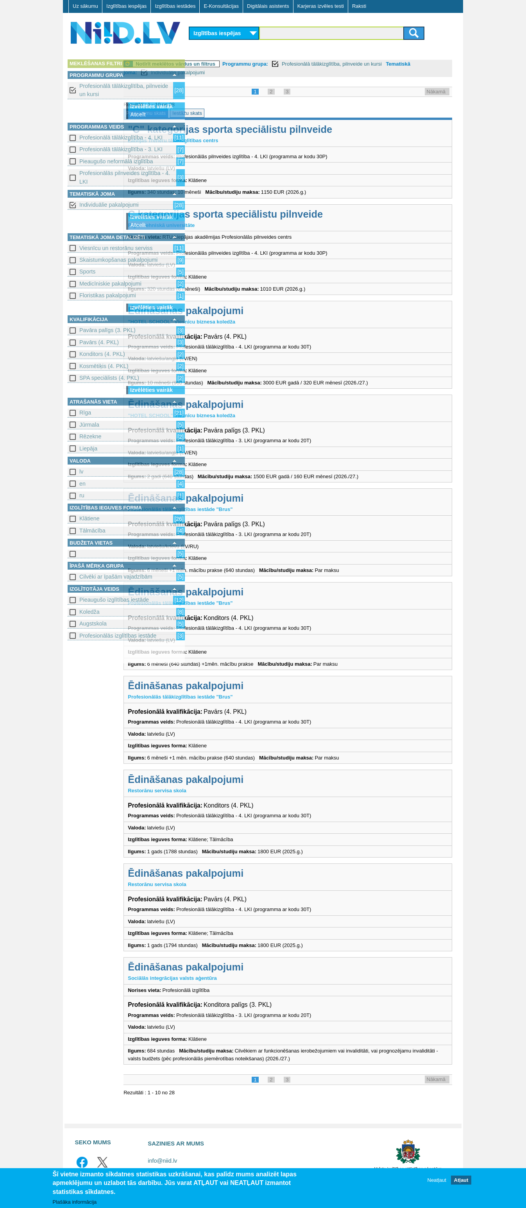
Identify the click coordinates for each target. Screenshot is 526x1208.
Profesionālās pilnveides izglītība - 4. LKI (124, 177)
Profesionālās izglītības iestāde (117, 636)
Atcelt (138, 114)
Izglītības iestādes (175, 6)
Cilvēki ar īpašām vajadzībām (115, 577)
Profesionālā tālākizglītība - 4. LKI (121, 137)
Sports (87, 271)
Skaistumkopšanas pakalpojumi (118, 260)
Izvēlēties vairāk (151, 106)
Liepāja (88, 448)
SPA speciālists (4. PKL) (109, 378)
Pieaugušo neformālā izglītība (116, 161)
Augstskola (93, 623)
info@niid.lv (162, 1161)
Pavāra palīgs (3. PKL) (107, 330)
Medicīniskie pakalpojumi (110, 284)
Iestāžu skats (255, 113)
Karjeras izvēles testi (320, 6)
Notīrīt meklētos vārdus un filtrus (243, 64)
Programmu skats (213, 113)
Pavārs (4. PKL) (99, 342)
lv (81, 471)
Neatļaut (437, 1180)
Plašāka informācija (75, 1202)
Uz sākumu (85, 6)
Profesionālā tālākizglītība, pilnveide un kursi (123, 90)
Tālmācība (92, 530)
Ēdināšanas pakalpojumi (253, 310)
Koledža (89, 612)
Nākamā (436, 92)
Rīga (85, 412)
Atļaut (461, 1180)
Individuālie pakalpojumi (109, 205)
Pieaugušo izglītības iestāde (114, 600)
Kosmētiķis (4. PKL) (104, 366)
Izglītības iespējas (126, 6)
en (82, 484)
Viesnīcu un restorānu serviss (115, 248)
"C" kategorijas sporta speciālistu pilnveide (297, 129)
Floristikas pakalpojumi (107, 295)
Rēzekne (90, 436)
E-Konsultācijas (221, 6)
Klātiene (89, 518)
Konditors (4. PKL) (102, 354)
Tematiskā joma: (213, 72)
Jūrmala (89, 425)
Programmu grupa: (313, 64)
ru (81, 495)
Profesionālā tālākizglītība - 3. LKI (121, 149)
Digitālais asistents (268, 6)
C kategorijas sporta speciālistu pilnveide (292, 214)
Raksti (359, 6)
